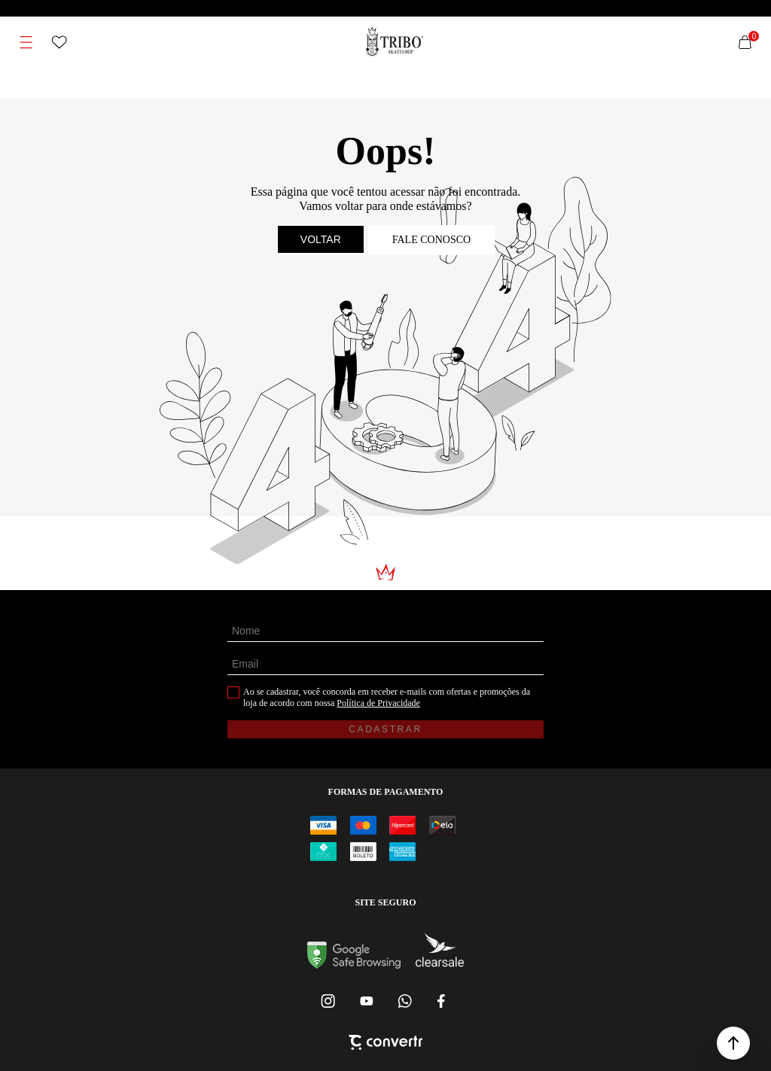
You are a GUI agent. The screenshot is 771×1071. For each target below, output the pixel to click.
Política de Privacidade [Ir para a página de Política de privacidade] (378, 703)
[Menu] (26, 42)
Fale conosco (431, 239)
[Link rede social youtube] (366, 1001)
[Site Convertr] (385, 1044)
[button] (733, 1043)
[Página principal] (395, 42)
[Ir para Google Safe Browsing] (354, 964)
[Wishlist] (59, 42)
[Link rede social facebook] (442, 1001)
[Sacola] (745, 42)
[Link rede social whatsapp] (404, 1001)
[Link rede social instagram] (329, 1001)
